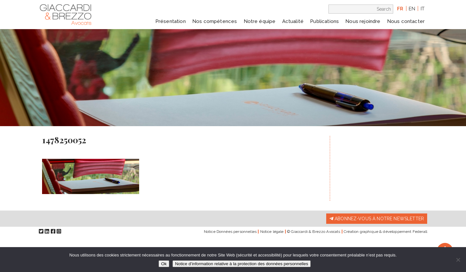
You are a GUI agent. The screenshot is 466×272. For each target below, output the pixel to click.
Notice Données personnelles (230, 231)
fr (400, 9)
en (412, 9)
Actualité (293, 21)
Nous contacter (406, 21)
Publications (324, 21)
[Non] (458, 259)
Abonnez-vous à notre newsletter (376, 218)
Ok (164, 263)
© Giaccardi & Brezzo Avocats (313, 231)
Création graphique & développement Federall (385, 231)
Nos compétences (214, 21)
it (423, 9)
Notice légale (272, 231)
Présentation (170, 21)
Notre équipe (260, 21)
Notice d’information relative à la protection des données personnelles (241, 263)
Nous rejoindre (362, 21)
